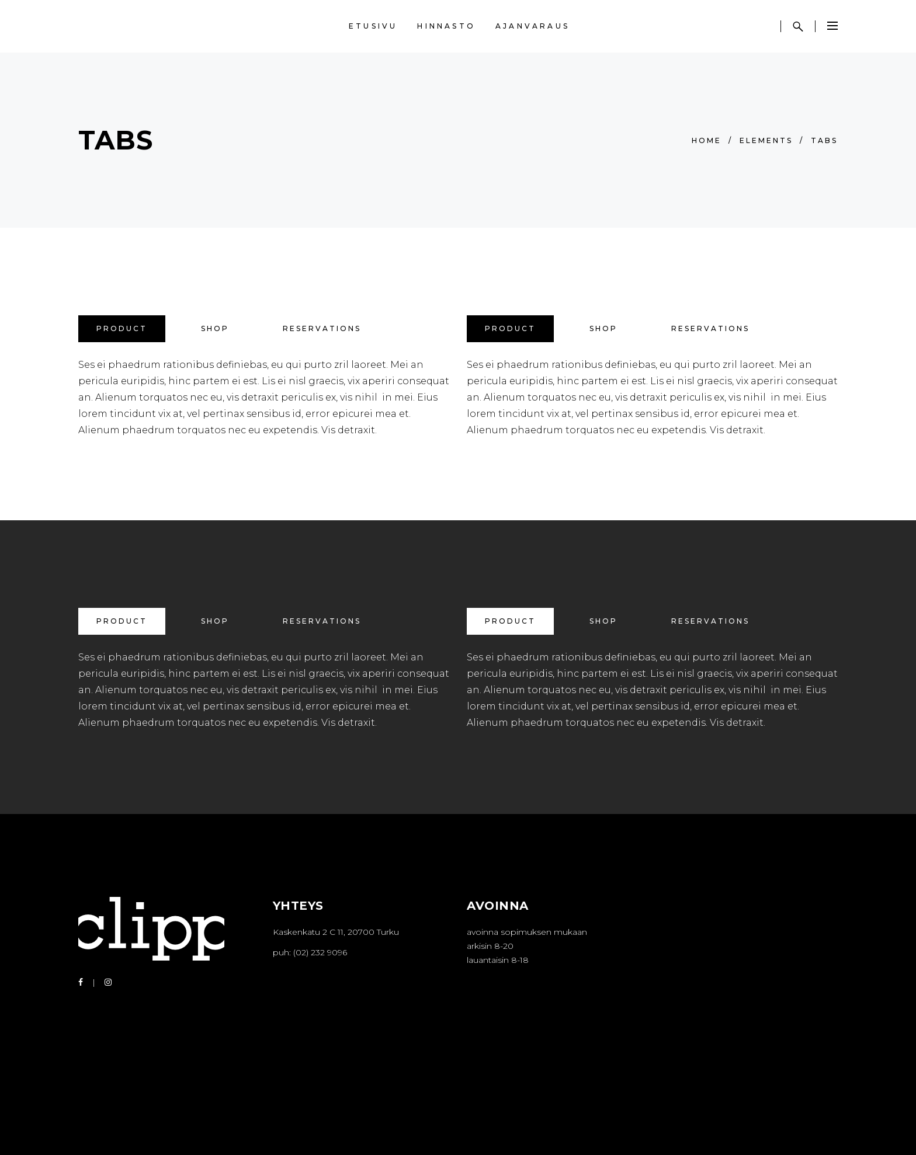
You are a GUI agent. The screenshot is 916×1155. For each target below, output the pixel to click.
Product (121, 328)
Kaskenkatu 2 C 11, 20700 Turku (336, 932)
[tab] (121, 328)
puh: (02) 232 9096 (310, 952)
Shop (215, 328)
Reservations (322, 328)
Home (706, 140)
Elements (766, 140)
